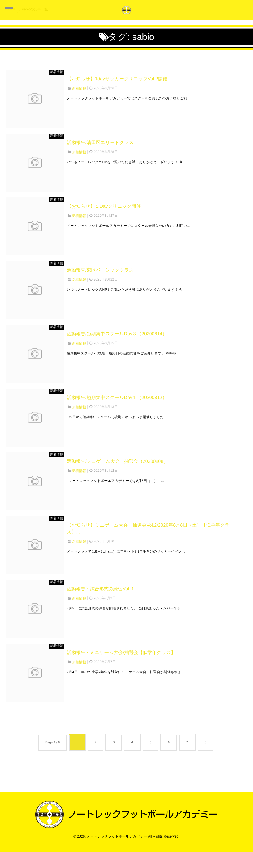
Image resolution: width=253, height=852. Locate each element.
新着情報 (56, 72)
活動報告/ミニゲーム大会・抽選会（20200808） (117, 461)
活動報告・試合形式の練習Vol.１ (101, 589)
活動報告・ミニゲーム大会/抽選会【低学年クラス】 (121, 652)
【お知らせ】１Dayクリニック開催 (104, 206)
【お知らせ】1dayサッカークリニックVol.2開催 (117, 79)
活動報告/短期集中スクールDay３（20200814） (117, 334)
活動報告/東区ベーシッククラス (100, 270)
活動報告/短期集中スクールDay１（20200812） (117, 397)
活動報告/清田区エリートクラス (100, 142)
